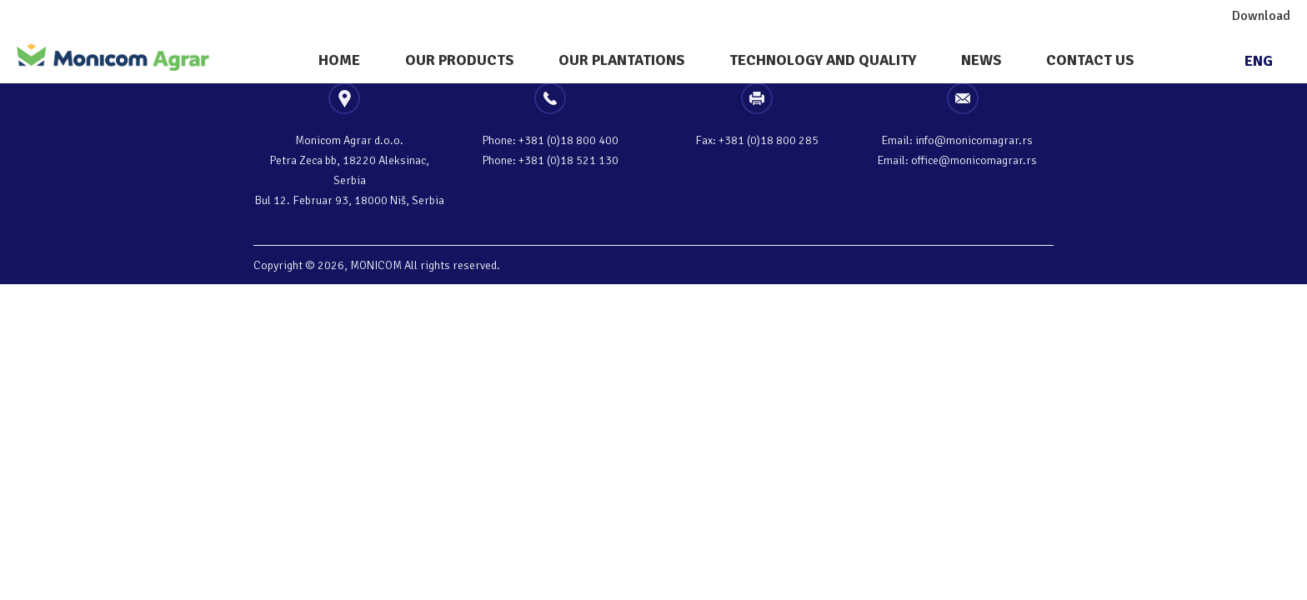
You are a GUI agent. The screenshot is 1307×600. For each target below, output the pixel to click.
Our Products (459, 60)
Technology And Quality (822, 60)
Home (339, 60)
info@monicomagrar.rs (974, 141)
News (981, 60)
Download (1261, 16)
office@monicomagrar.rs (974, 161)
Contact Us (1090, 60)
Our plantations (621, 60)
